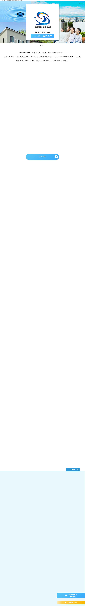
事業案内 (42, 156)
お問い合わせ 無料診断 (73, 595)
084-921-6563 (73, 602)
